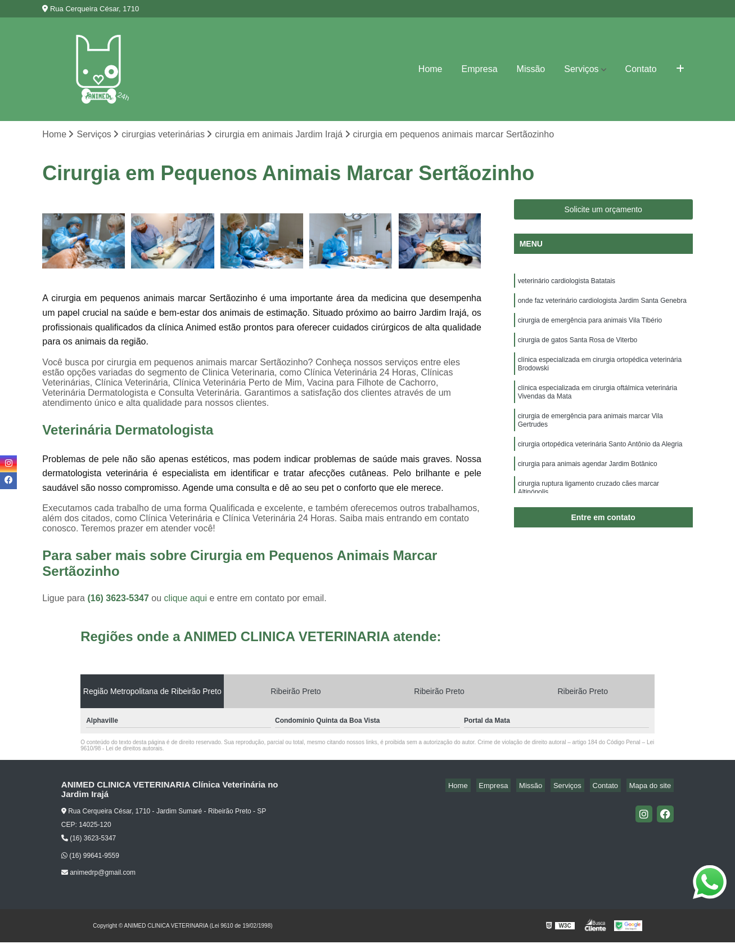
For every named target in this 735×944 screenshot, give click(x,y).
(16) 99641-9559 (90, 857)
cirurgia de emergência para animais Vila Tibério (590, 326)
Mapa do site (653, 786)
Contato (641, 69)
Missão (531, 69)
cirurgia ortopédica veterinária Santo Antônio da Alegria (600, 464)
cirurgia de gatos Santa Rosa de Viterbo (578, 348)
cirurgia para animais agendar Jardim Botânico (587, 485)
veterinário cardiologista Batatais (566, 284)
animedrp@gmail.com (98, 874)
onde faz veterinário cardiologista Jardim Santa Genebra (602, 305)
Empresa (480, 69)
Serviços (581, 69)
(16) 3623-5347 (119, 600)
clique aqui (186, 600)
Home (430, 69)
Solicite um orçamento (603, 211)
